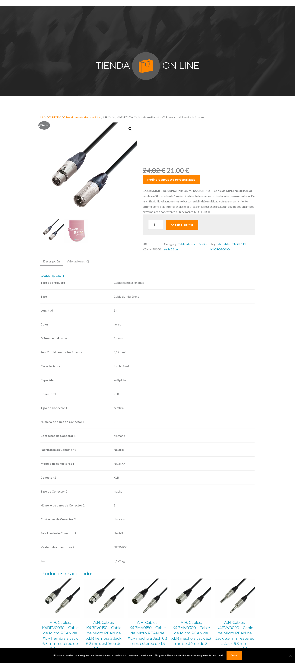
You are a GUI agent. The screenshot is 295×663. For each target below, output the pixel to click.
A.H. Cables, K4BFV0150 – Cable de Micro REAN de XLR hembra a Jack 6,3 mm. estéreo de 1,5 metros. (104, 635)
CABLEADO (54, 117)
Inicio (43, 117)
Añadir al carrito (182, 225)
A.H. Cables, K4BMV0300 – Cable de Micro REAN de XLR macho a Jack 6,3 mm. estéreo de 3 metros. (191, 635)
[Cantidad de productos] (155, 225)
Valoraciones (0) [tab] (78, 261)
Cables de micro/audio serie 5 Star (82, 117)
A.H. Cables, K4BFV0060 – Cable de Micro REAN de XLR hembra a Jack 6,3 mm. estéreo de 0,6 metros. (60, 635)
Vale (234, 655)
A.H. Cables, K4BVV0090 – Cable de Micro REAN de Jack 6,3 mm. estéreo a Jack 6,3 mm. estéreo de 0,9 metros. (234, 638)
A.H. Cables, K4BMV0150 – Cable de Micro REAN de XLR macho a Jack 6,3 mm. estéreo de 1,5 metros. (147, 635)
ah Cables (224, 244)
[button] (130, 128)
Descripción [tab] (51, 261)
